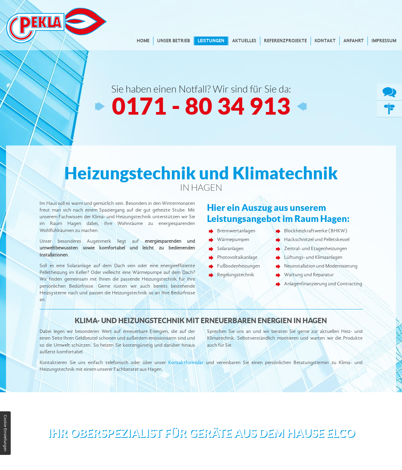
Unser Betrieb (173, 41)
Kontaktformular (185, 362)
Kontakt (325, 41)
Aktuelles (244, 41)
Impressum (384, 41)
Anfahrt (353, 41)
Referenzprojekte (285, 41)
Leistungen (211, 41)
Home (143, 41)
